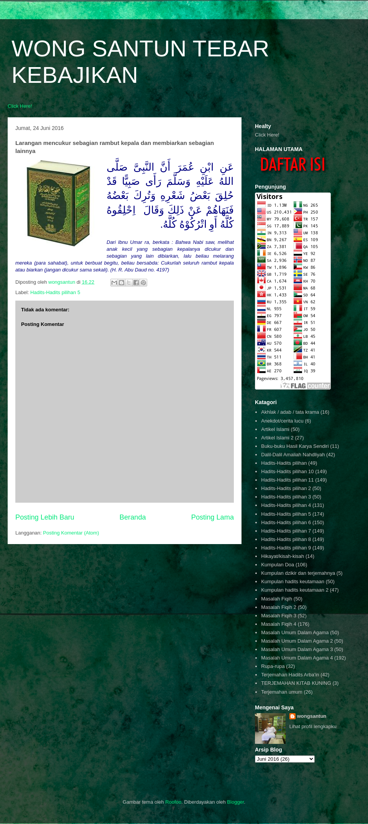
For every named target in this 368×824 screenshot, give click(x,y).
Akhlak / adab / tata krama (290, 412)
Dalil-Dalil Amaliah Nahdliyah (293, 454)
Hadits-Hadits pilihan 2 (286, 488)
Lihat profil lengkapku (313, 726)
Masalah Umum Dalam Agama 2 (297, 641)
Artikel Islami (275, 429)
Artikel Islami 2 (277, 438)
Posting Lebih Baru (44, 517)
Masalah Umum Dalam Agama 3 (297, 649)
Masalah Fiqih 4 (278, 624)
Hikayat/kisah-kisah (282, 556)
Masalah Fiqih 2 (278, 607)
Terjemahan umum (281, 692)
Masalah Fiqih (276, 599)
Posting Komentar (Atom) (71, 533)
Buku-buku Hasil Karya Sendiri (295, 446)
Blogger (235, 802)
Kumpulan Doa (277, 564)
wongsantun (312, 716)
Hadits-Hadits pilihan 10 (287, 471)
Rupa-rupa (272, 666)
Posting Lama (212, 517)
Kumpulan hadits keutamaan (292, 581)
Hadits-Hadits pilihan (284, 463)
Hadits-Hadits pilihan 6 (286, 522)
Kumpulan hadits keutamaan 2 (295, 590)
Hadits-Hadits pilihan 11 (287, 480)
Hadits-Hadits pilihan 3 (286, 497)
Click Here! (20, 106)
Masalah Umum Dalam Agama (295, 632)
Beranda (133, 517)
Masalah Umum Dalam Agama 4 (297, 658)
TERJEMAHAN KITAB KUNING (296, 683)
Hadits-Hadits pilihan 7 (286, 531)
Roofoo (173, 802)
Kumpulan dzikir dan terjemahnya (298, 573)
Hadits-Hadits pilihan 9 (286, 548)
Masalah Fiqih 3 (278, 615)
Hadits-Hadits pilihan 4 (286, 505)
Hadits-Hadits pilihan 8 (286, 539)
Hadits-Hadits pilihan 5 (55, 292)
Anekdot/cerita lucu (282, 421)
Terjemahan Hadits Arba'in (290, 675)
